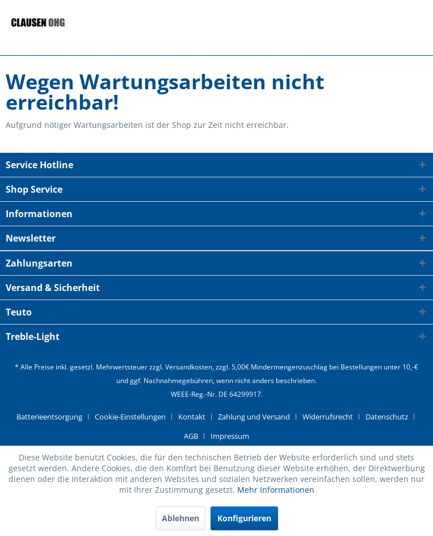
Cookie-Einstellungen (130, 417)
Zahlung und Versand (254, 417)
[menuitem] (53, 416)
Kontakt (191, 417)
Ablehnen (180, 518)
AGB (191, 436)
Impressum (230, 436)
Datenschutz (386, 417)
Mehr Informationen (275, 489)
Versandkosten (188, 367)
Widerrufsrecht (327, 417)
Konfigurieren (244, 518)
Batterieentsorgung (49, 417)
